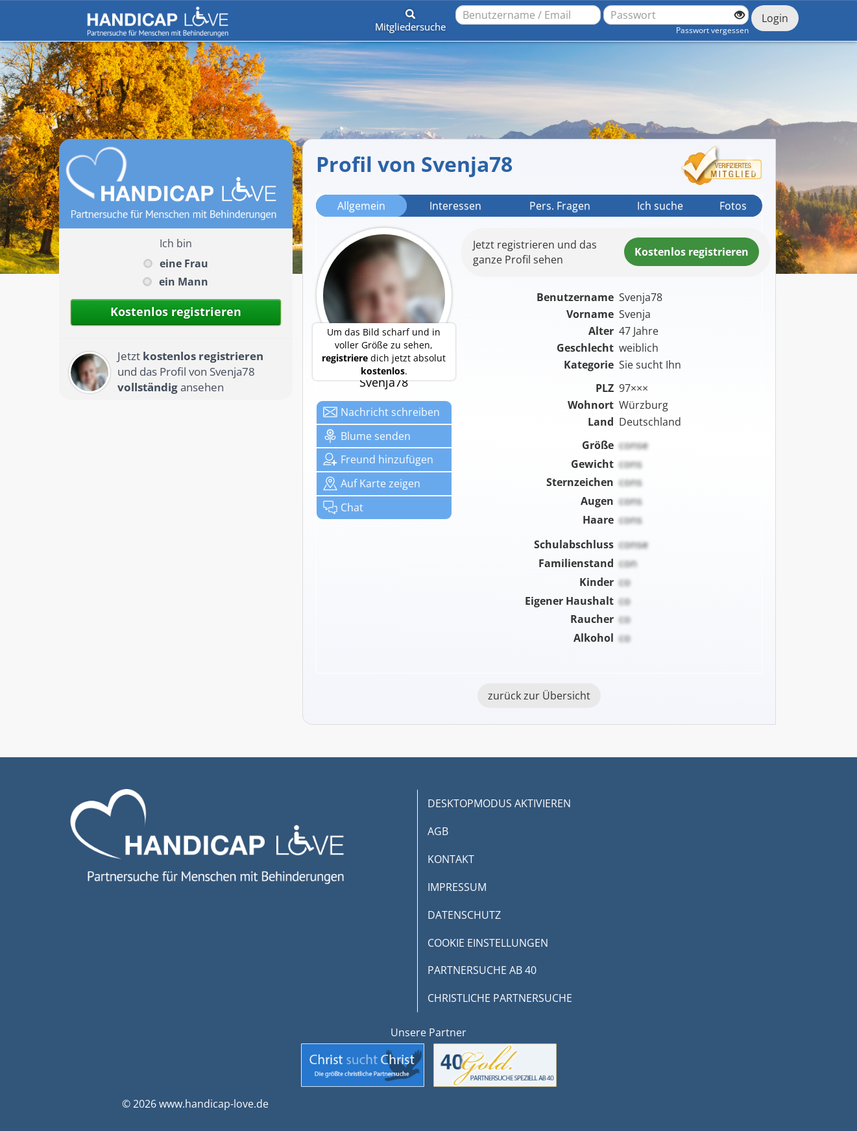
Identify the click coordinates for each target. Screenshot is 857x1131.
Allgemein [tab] (361, 206)
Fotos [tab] (733, 206)
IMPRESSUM (457, 887)
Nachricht (381, 412)
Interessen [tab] (455, 206)
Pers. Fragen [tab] (559, 206)
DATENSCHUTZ (464, 915)
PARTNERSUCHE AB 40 (482, 970)
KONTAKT (451, 859)
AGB (438, 831)
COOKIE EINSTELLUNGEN (488, 943)
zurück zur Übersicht (539, 695)
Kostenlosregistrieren (691, 252)
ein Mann (183, 281)
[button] (410, 18)
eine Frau (184, 263)
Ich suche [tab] (660, 206)
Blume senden (367, 436)
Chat (343, 507)
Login (775, 18)
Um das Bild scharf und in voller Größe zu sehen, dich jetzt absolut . (384, 351)
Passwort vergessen (712, 30)
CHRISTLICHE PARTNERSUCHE (500, 998)
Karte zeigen (371, 483)
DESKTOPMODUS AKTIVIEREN (499, 803)
